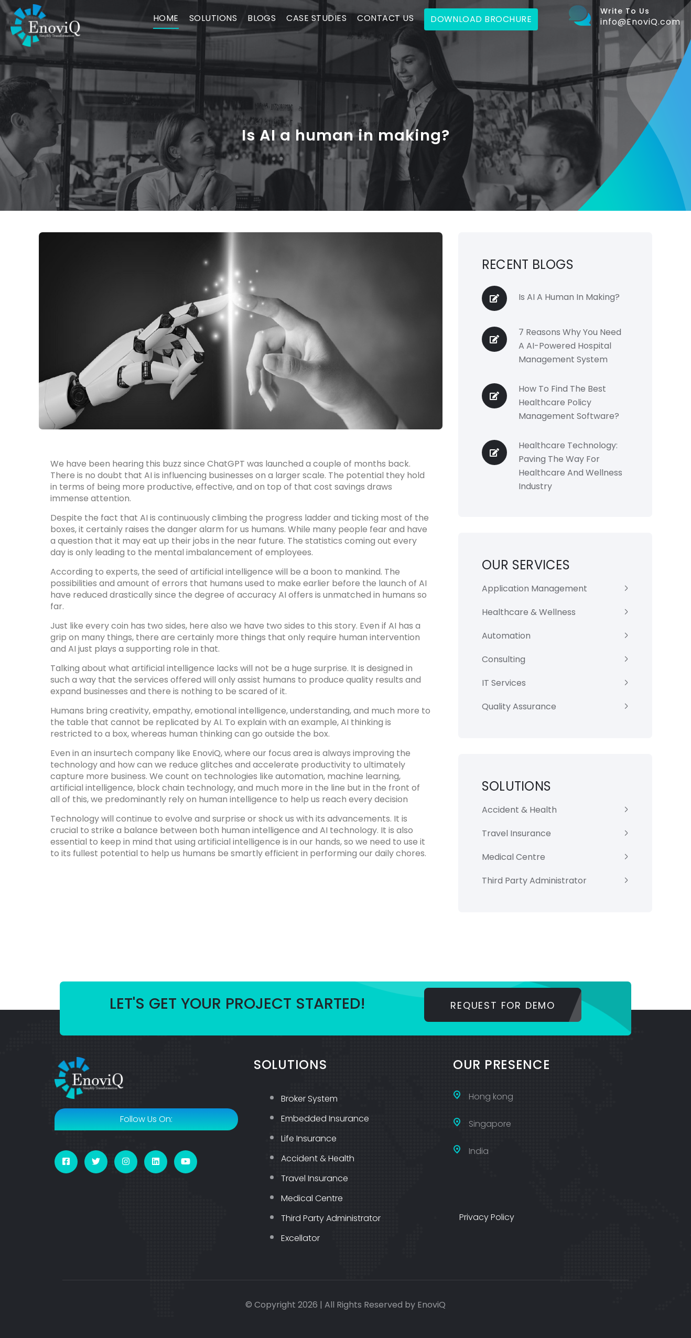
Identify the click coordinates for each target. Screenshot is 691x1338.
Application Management (534, 588)
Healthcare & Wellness (529, 612)
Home (166, 18)
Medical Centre (513, 857)
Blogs (261, 18)
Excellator (300, 1238)
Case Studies (316, 18)
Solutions (213, 18)
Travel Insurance (516, 833)
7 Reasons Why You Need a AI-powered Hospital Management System (570, 345)
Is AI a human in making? (569, 297)
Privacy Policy (486, 1217)
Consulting (503, 659)
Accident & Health (519, 810)
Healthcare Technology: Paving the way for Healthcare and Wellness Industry (570, 465)
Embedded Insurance (325, 1119)
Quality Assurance (519, 706)
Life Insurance (309, 1138)
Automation (506, 636)
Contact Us (385, 18)
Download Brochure (481, 19)
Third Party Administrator (534, 881)
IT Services (504, 683)
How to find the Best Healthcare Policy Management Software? (569, 402)
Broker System (309, 1099)
